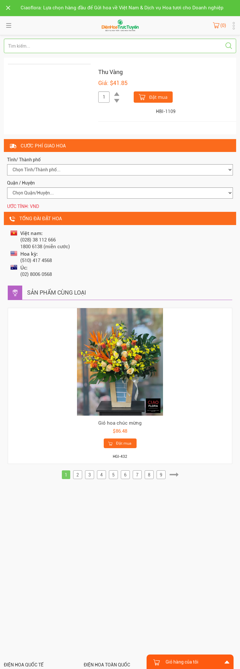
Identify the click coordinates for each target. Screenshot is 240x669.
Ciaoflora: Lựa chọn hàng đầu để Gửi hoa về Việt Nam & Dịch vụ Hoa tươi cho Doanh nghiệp (122, 8)
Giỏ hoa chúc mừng (120, 423)
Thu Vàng (110, 72)
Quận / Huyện (21, 182)
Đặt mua (153, 96)
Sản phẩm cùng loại (56, 292)
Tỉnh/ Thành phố (24, 159)
